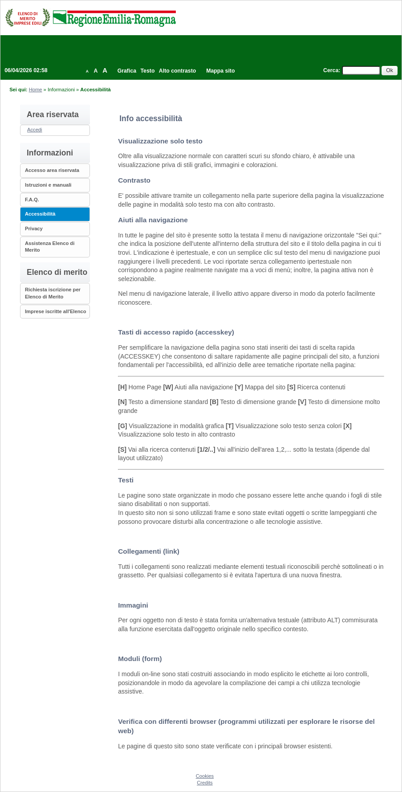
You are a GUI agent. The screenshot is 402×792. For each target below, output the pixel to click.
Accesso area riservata (52, 170)
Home (35, 89)
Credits (204, 782)
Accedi (34, 129)
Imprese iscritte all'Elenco (55, 311)
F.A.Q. (32, 199)
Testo (148, 71)
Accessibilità (40, 213)
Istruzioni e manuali (48, 185)
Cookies (205, 776)
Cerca (330, 70)
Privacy (34, 228)
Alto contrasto (177, 71)
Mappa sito (220, 71)
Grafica (127, 71)
